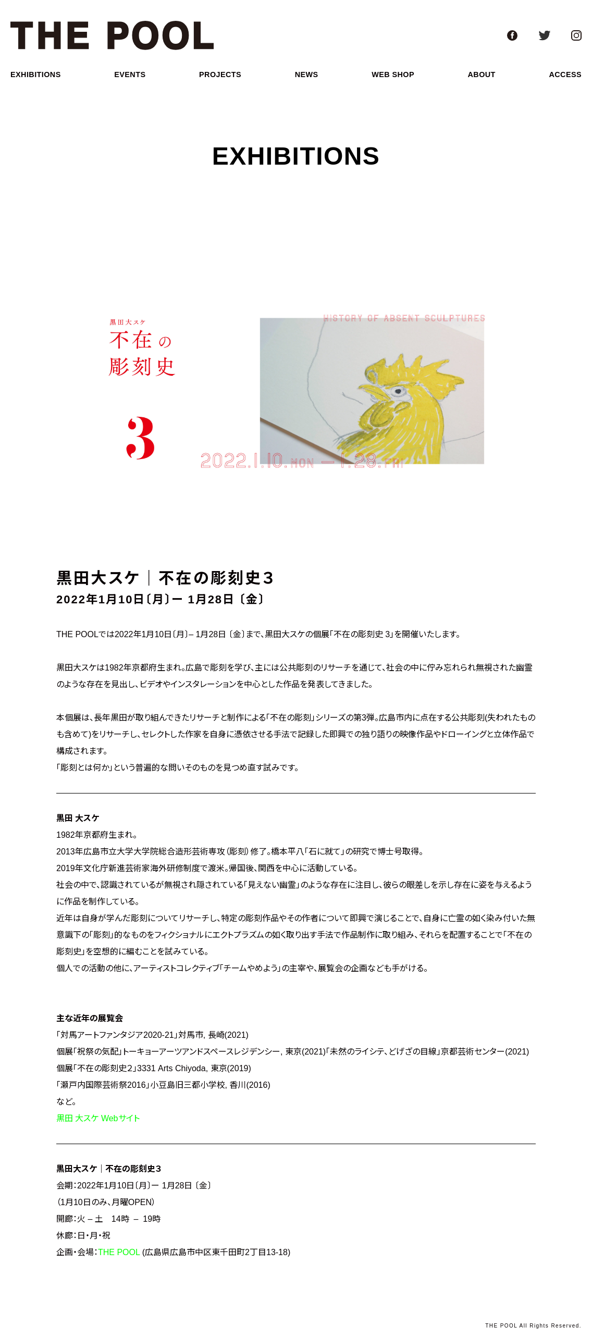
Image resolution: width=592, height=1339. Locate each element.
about (482, 74)
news (306, 74)
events (129, 74)
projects (220, 74)
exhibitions (35, 74)
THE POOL (119, 1252)
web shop (393, 74)
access (565, 74)
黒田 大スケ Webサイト (98, 1118)
